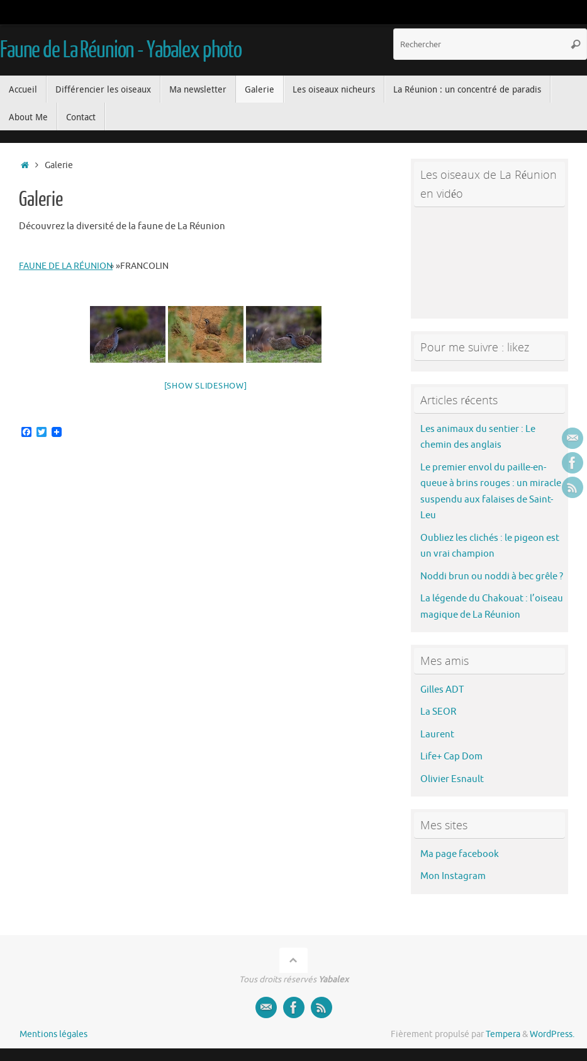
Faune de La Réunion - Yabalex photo (121, 50)
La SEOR (438, 712)
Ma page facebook (459, 854)
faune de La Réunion (66, 266)
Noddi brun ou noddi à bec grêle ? (491, 576)
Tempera (503, 1034)
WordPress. (552, 1034)
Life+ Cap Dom (451, 757)
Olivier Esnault (452, 779)
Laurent (437, 734)
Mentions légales (53, 1034)
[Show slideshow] (205, 385)
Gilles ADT (442, 690)
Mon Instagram (453, 876)
